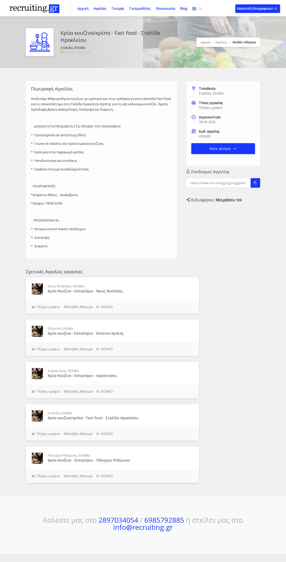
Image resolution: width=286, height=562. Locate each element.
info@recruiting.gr (143, 447)
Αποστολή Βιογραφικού (255, 8)
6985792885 (164, 439)
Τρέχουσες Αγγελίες (140, 506)
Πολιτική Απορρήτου (233, 506)
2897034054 (118, 439)
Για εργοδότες (140, 8)
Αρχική (82, 8)
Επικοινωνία (165, 8)
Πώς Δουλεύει (182, 506)
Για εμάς (118, 8)
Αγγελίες (100, 8)
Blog (183, 8)
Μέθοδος (179, 498)
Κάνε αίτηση (223, 148)
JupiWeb (182, 550)
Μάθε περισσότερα (38, 512)
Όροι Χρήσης (228, 498)
